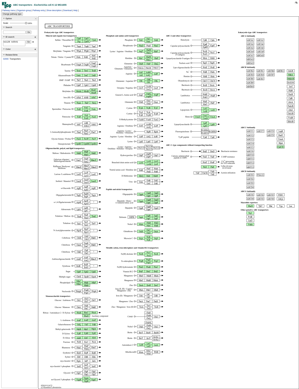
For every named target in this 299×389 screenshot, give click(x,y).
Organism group (24, 10)
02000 (5, 60)
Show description (54, 10)
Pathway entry (39, 10)
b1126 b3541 (14, 43)
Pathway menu (8, 10)
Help (75, 10)
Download (67, 10)
